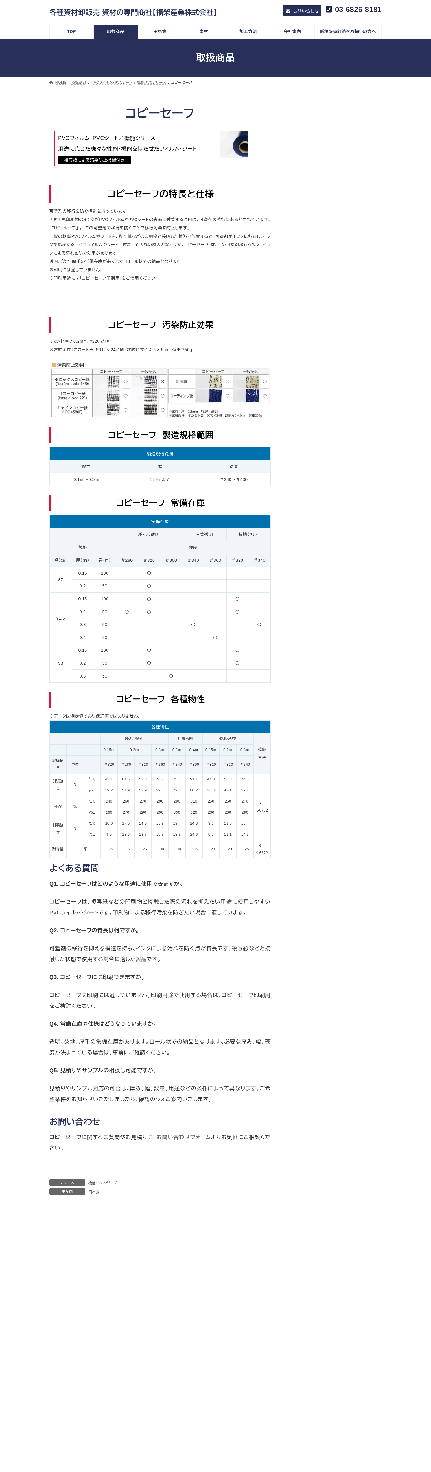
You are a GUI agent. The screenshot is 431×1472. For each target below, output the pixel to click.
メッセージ (72, 1365)
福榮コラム (72, 1372)
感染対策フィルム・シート (317, 331)
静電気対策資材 (313, 470)
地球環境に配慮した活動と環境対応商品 (97, 1393)
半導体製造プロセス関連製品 (325, 459)
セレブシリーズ (312, 203)
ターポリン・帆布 (309, 389)
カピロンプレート (314, 540)
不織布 (304, 493)
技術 (202, 1349)
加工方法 (305, 1311)
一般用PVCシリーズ (317, 192)
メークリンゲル (312, 435)
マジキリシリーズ (314, 227)
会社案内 (66, 1342)
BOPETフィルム (313, 308)
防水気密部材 (311, 447)
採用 (67, 1357)
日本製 (94, 1192)
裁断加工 (310, 1333)
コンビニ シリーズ (314, 285)
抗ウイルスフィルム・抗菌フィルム (329, 354)
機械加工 (310, 1341)
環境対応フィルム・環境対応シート (326, 366)
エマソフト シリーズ (316, 273)
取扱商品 (201, 1311)
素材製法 (310, 1319)
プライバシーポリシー (81, 1326)
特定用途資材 (307, 412)
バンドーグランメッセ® (319, 250)
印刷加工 (310, 1326)
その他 (304, 517)
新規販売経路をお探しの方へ (324, 1364)
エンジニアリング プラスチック (322, 563)
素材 (202, 1342)
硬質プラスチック (310, 528)
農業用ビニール (312, 319)
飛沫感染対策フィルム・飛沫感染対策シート (339, 343)
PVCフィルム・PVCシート (317, 180)
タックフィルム (311, 505)
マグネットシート (313, 482)
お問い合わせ (309, 1355)
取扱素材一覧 (210, 1379)
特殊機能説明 (210, 1386)
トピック (64, 1334)
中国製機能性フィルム (315, 296)
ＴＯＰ (62, 1311)
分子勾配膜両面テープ (319, 424)
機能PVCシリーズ (103, 1183)
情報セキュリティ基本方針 (85, 1319)
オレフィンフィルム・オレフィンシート (328, 261)
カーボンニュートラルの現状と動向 (92, 1386)
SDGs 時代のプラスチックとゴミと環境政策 (100, 1379)
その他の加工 (314, 1348)
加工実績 (206, 1356)
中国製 (204, 1326)
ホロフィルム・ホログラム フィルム (326, 401)
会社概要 (71, 1350)
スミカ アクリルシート (318, 551)
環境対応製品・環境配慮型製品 (323, 377)
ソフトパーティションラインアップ (329, 238)
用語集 (199, 1334)
